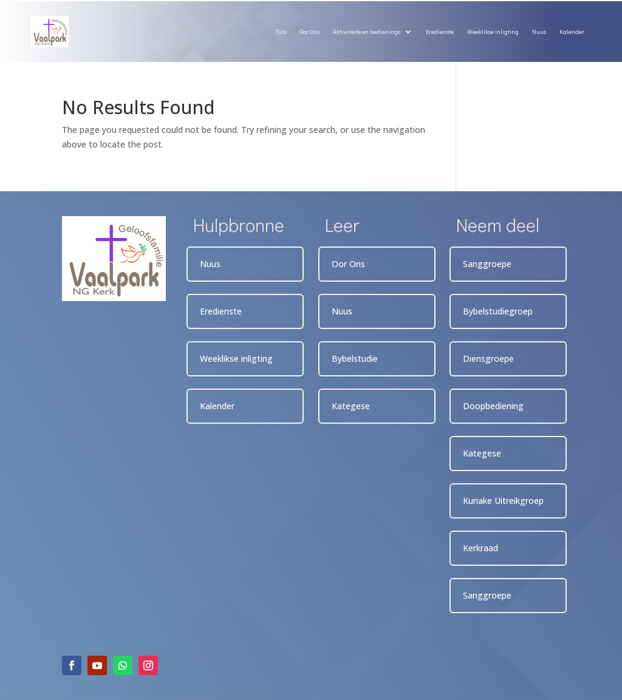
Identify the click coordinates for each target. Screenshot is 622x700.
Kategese (351, 406)
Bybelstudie (355, 358)
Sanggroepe (487, 264)
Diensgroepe (488, 358)
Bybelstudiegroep (498, 311)
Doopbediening (493, 406)
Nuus (539, 31)
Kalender (571, 31)
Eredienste (440, 31)
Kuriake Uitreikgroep (503, 500)
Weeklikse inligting (493, 31)
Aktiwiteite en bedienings (366, 31)
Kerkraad (480, 548)
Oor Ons (309, 31)
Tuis (281, 31)
